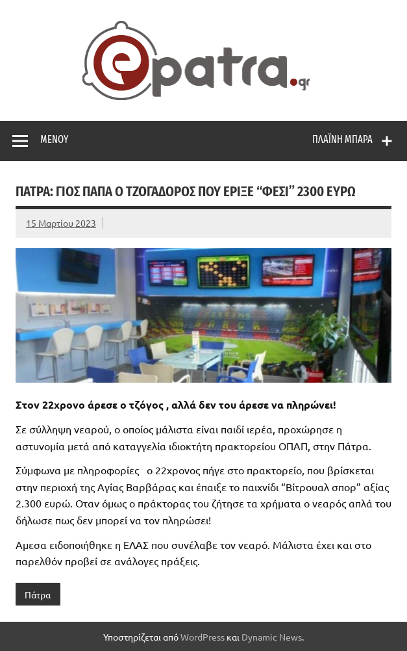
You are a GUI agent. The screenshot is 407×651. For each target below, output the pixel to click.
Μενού (54, 139)
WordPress (202, 637)
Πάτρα (38, 594)
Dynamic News (271, 637)
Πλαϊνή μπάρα (342, 139)
